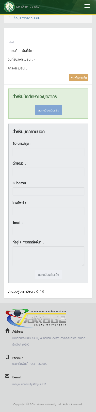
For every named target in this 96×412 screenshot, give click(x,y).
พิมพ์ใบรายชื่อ (78, 77)
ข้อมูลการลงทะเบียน (27, 18)
